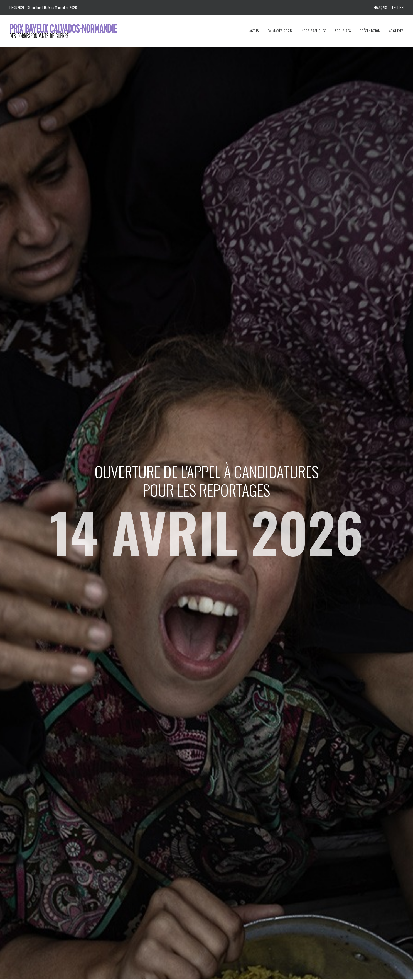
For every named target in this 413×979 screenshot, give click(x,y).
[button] (85, 243)
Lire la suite (59, 358)
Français (380, 7)
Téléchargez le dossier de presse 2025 (249, 895)
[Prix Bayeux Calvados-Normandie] (68, 30)
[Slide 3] (206, 809)
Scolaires (343, 30)
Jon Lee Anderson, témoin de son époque (326, 297)
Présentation (370, 30)
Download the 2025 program (241, 911)
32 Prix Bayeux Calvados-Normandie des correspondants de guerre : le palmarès (165, 305)
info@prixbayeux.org (157, 898)
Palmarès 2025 (279, 30)
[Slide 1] (194, 809)
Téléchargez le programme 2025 (244, 903)
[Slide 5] (219, 809)
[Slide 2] (200, 809)
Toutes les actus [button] (206, 383)
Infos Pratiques (313, 30)
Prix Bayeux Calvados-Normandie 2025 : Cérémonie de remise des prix (83, 305)
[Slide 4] (213, 809)
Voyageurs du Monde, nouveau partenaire (240, 297)
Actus (254, 30)
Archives (396, 30)
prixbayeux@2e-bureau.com (234, 869)
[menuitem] (381, 7)
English (398, 7)
